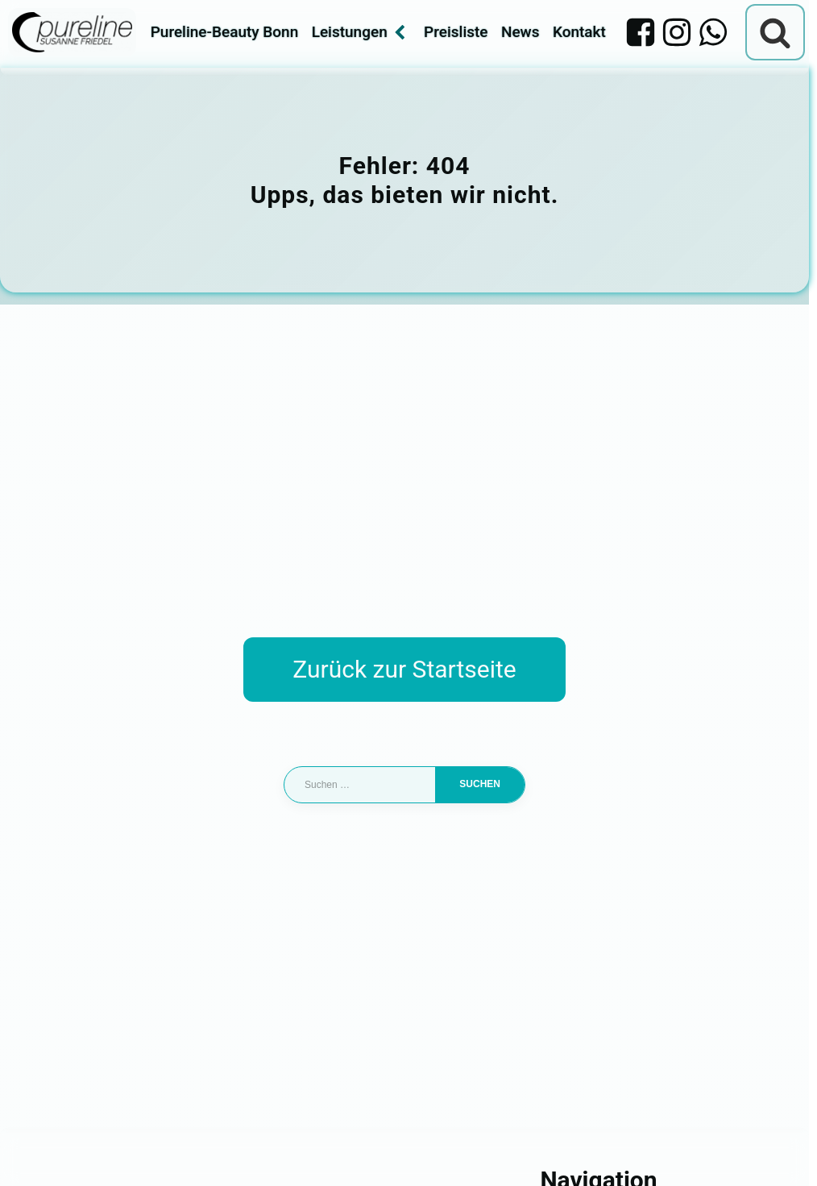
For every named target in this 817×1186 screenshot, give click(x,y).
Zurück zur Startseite (404, 669)
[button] (35, 1150)
